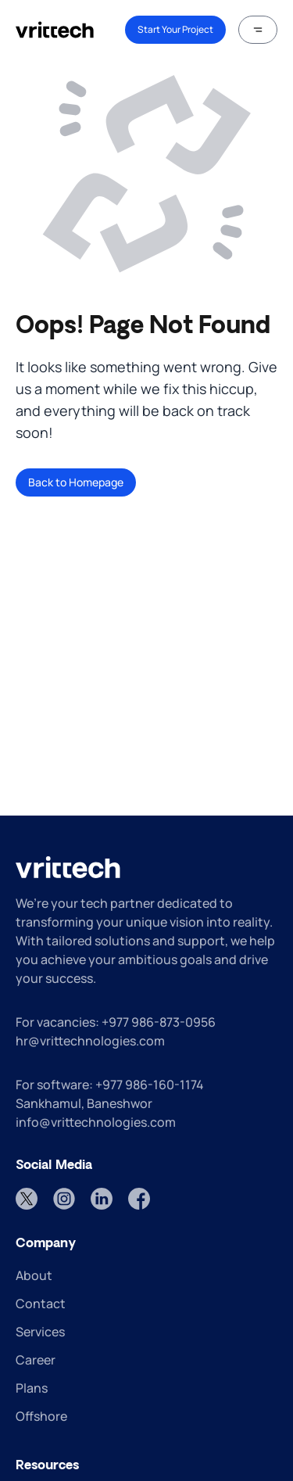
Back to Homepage (75, 482)
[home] (55, 30)
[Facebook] (139, 1199)
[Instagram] (64, 1199)
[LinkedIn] (102, 1199)
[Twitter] (27, 1199)
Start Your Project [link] (175, 29)
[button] (257, 30)
